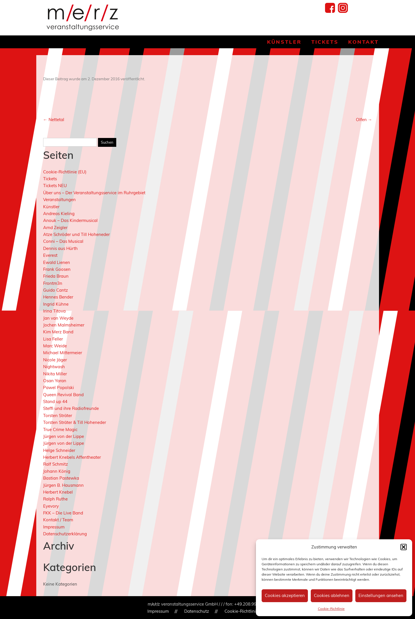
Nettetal (53, 119)
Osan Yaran (54, 380)
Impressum (54, 527)
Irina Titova (54, 311)
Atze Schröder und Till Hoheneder (76, 234)
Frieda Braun (56, 276)
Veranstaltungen (59, 199)
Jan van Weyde (58, 318)
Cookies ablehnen (331, 595)
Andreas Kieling (59, 213)
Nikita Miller (55, 373)
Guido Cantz (55, 290)
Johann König (56, 471)
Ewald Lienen (56, 262)
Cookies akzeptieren (285, 595)
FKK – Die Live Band (63, 513)
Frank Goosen (57, 269)
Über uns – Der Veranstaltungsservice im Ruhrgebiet (94, 192)
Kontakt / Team (58, 519)
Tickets (324, 42)
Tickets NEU (55, 185)
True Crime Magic (60, 429)
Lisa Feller (53, 339)
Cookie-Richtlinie (331, 608)
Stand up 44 (55, 401)
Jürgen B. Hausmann (63, 485)
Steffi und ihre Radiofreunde (71, 408)
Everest (50, 255)
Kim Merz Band (58, 331)
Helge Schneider (59, 450)
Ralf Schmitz (55, 464)
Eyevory (51, 506)
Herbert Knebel (58, 492)
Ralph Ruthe (55, 499)
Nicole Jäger (55, 359)
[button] (403, 547)
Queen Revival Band (63, 394)
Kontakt (363, 42)
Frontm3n (52, 283)
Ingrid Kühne (56, 304)
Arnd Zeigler (55, 227)
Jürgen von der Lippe (63, 436)
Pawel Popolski (58, 387)
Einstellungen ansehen (380, 595)
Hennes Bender (58, 297)
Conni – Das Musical (63, 241)
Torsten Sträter (57, 415)
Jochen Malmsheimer (63, 325)
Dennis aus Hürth (60, 248)
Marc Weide (55, 345)
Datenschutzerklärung (65, 533)
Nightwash (54, 366)
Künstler (284, 42)
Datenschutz (196, 611)
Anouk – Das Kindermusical (70, 220)
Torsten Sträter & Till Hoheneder (74, 422)
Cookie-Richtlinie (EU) (65, 172)
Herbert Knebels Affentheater (72, 457)
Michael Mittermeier (62, 352)
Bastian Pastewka (61, 478)
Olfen (364, 119)
